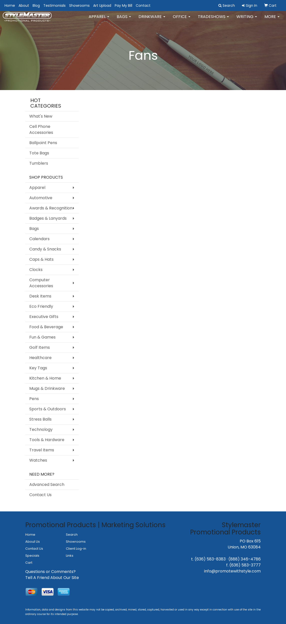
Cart (28, 562)
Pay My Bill (123, 5)
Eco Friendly (41, 306)
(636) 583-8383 (210, 559)
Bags (124, 20)
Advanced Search (46, 484)
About (24, 5)
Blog (36, 5)
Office (181, 20)
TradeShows (213, 20)
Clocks (36, 269)
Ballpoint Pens (43, 143)
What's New (40, 116)
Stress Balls (40, 419)
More (271, 20)
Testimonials (54, 5)
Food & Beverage (46, 327)
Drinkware (151, 20)
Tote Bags (39, 153)
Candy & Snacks (45, 249)
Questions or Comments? (50, 571)
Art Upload (102, 5)
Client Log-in (76, 548)
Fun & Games (42, 337)
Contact (143, 5)
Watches (38, 460)
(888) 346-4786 (244, 559)
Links (69, 555)
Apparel (99, 20)
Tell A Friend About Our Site (52, 577)
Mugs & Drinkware (47, 388)
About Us (32, 541)
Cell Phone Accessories (41, 129)
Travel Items (41, 450)
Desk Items (40, 296)
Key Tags (38, 368)
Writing (246, 20)
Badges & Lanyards (48, 218)
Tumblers (38, 163)
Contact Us (40, 495)
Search (72, 534)
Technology (41, 429)
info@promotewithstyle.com (232, 571)
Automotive (40, 198)
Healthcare (40, 358)
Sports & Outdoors (47, 409)
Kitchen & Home (45, 378)
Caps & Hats (41, 259)
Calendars (39, 239)
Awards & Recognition (50, 208)
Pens (34, 399)
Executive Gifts (43, 317)
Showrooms (79, 5)
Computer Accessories (41, 283)
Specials (32, 555)
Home (10, 5)
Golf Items (39, 347)
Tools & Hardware (46, 440)
